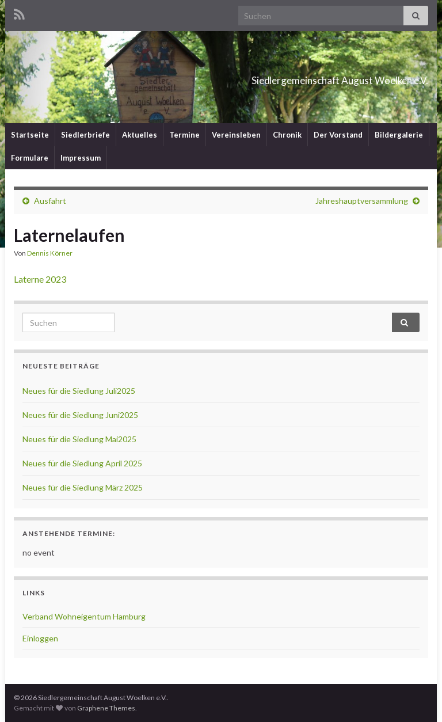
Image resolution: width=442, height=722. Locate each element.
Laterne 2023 (40, 278)
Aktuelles (139, 134)
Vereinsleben (236, 134)
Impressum (80, 157)
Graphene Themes (106, 708)
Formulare (29, 157)
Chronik (287, 134)
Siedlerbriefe (85, 134)
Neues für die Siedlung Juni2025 (80, 415)
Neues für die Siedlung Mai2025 (79, 439)
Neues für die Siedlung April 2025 (82, 463)
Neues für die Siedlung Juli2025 (78, 391)
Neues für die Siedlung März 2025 (82, 487)
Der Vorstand (338, 134)
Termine (184, 134)
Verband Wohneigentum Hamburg (84, 616)
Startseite (30, 134)
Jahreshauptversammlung (361, 201)
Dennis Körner (50, 253)
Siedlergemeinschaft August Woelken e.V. (276, 77)
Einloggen (40, 638)
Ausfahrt (50, 201)
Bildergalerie (399, 134)
